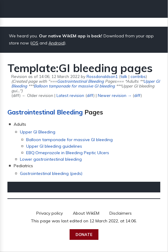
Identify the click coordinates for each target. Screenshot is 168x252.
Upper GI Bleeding (37, 132)
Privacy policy (49, 213)
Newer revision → (114, 95)
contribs (138, 76)
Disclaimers (120, 213)
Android (56, 43)
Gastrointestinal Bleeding (80, 81)
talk (123, 76)
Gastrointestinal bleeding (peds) (51, 173)
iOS (35, 43)
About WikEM (86, 213)
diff (90, 95)
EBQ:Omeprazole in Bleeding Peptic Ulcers (67, 152)
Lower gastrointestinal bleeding (51, 159)
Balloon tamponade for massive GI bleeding (74, 85)
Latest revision (70, 95)
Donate (84, 234)
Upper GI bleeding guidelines (54, 146)
